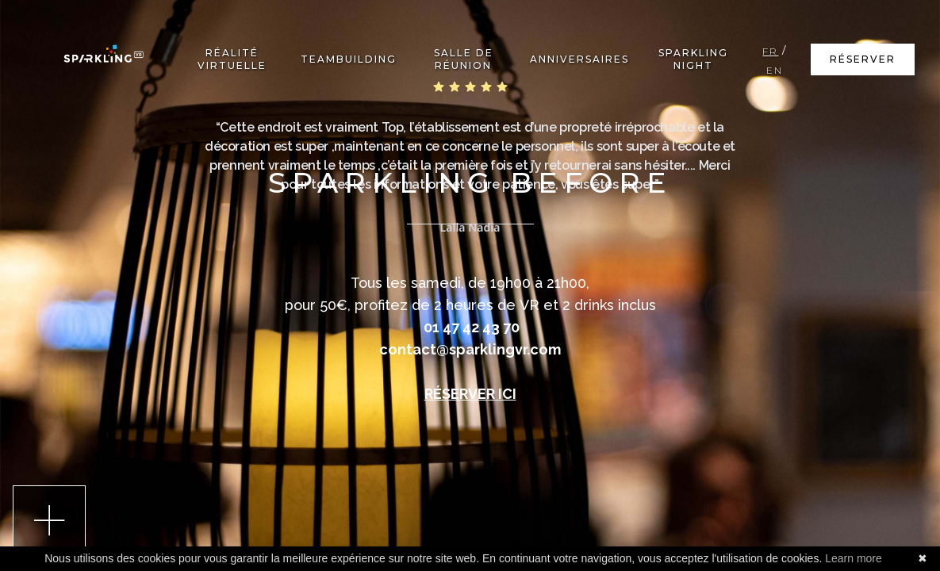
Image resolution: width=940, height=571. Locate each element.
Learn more (853, 558)
